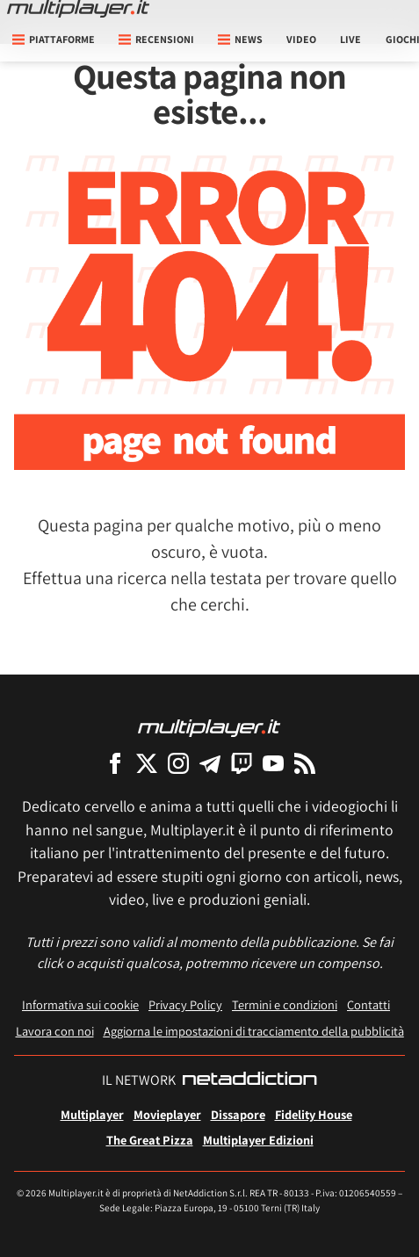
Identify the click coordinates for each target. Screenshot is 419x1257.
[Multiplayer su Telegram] (209, 763)
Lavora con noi (55, 1030)
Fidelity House (313, 1114)
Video (301, 39)
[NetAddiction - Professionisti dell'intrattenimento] (249, 1080)
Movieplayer (167, 1114)
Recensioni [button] (156, 39)
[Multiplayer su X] (146, 763)
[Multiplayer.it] (78, 9)
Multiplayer (92, 1114)
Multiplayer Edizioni (258, 1139)
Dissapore (238, 1114)
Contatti (368, 1004)
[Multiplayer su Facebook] (115, 763)
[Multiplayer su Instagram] (178, 763)
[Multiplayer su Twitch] (241, 763)
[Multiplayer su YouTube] (273, 763)
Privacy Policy (185, 1004)
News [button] (240, 39)
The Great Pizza (149, 1139)
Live (350, 39)
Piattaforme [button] (53, 39)
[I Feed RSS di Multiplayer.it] (304, 763)
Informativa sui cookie (80, 1004)
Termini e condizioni (284, 1004)
